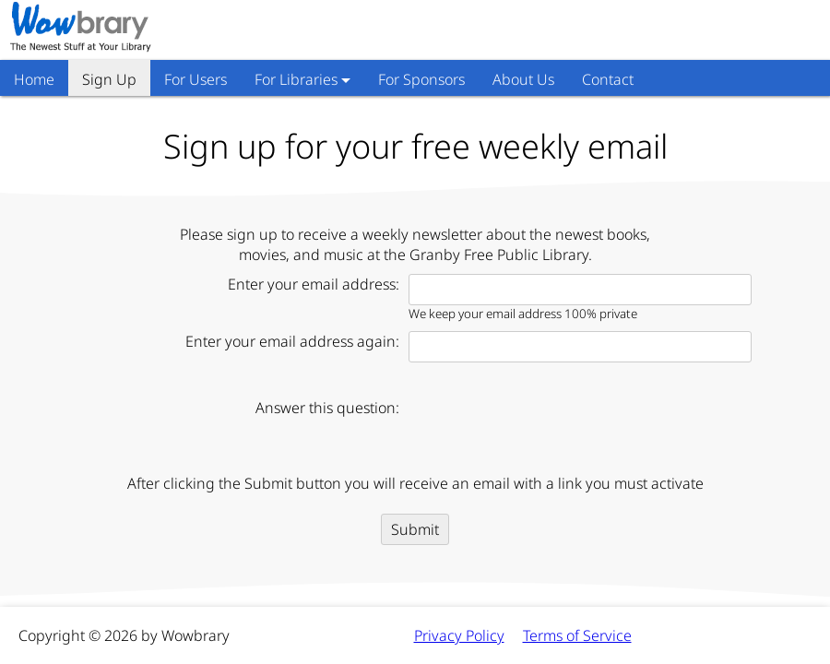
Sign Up (109, 79)
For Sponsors (421, 79)
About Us (523, 79)
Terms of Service (577, 635)
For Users (195, 79)
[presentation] (549, 428)
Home (34, 79)
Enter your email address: (313, 284)
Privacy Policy (459, 635)
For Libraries (296, 79)
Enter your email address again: (292, 341)
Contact (608, 79)
